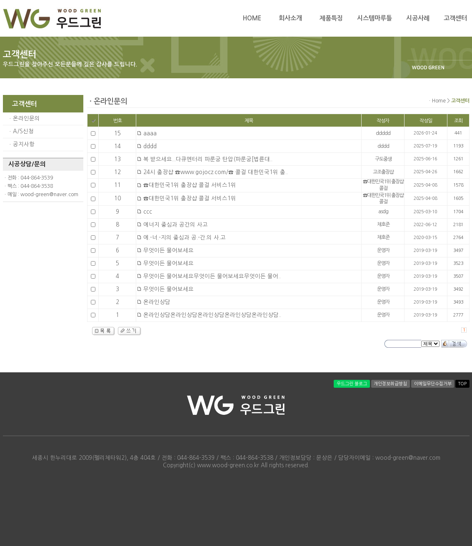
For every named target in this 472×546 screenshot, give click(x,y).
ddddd (383, 133)
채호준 (383, 224)
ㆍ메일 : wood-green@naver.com (40, 194)
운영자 (383, 250)
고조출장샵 (383, 172)
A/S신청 (23, 131)
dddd (383, 146)
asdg (383, 211)
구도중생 (383, 159)
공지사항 (24, 144)
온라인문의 (26, 118)
